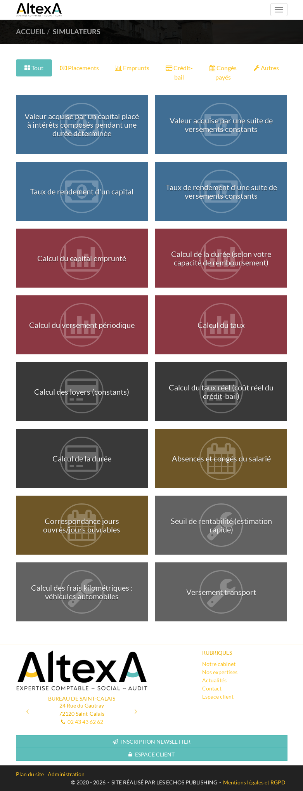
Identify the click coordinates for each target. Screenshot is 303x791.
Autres (266, 67)
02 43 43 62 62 (85, 721)
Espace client (218, 696)
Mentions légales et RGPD (254, 782)
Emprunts (132, 67)
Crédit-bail (179, 72)
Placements (79, 67)
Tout (33, 67)
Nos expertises (219, 672)
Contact (212, 688)
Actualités (214, 680)
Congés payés (223, 72)
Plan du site (30, 774)
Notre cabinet (218, 664)
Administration (66, 774)
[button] (26, 708)
